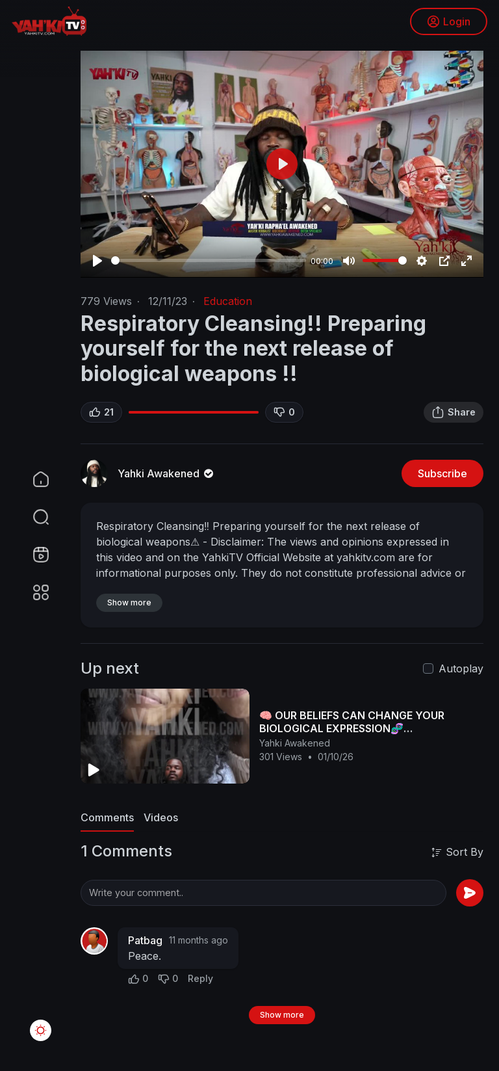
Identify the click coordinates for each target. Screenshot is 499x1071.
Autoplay (461, 668)
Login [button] (447, 22)
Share (453, 412)
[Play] (97, 260)
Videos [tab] (161, 817)
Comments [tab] (107, 817)
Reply (200, 978)
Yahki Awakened (167, 473)
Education (227, 301)
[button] (32, 517)
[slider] (208, 260)
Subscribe (442, 473)
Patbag (145, 940)
